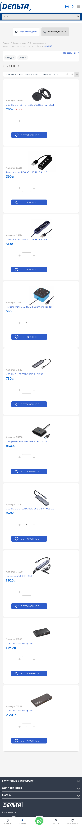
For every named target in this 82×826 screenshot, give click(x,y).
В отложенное (30, 135)
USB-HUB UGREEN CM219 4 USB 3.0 (24, 374)
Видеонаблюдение (26, 32)
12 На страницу (50, 74)
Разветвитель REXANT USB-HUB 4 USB (26, 172)
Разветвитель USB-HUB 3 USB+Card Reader (29, 307)
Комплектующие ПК (55, 32)
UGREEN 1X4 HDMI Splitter (19, 710)
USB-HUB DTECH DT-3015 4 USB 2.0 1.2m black (30, 105)
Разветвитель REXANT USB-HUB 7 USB (26, 239)
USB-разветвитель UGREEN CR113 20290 (27, 441)
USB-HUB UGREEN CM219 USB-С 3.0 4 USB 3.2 (30, 508)
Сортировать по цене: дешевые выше (22, 74)
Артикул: (10, 100)
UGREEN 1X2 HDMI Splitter (19, 643)
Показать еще (71, 53)
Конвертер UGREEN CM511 (20, 576)
